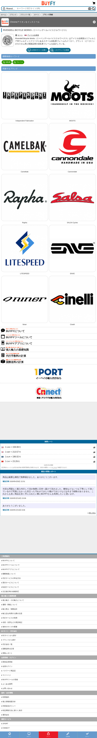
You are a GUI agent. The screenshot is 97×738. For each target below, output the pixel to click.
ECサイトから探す (9, 635)
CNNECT (6, 728)
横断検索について (9, 574)
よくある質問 (7, 684)
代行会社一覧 (7, 644)
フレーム (18, 62)
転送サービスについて (11, 587)
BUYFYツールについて (11, 565)
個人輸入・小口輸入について (13, 600)
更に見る (92, 513)
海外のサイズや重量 (10, 627)
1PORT (5, 723)
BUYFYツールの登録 (10, 680)
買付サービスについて (11, 583)
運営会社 (6, 715)
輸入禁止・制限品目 (10, 609)
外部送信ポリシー (9, 706)
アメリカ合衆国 (33, 35)
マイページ (7, 675)
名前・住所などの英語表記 (12, 622)
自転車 (6, 62)
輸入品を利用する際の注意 (12, 613)
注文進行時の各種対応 (11, 591)
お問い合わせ (7, 688)
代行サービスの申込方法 (12, 578)
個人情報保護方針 (9, 701)
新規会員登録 (7, 662)
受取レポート (7, 653)
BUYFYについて (9, 560)
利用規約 (6, 697)
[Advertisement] (48, 421)
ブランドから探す (9, 640)
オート (20, 35)
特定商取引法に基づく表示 (12, 710)
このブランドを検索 (60, 50)
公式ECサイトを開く (37, 50)
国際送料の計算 (8, 649)
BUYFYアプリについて (11, 569)
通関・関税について (10, 605)
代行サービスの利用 (10, 618)
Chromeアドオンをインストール (25, 22)
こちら (55, 467)
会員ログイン (7, 666)
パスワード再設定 (9, 671)
